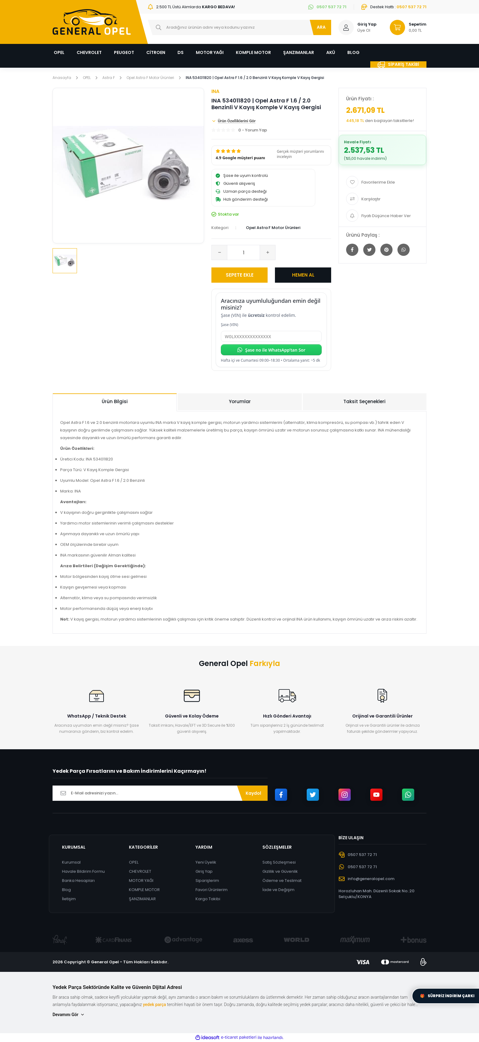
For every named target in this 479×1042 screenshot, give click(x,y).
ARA (321, 27)
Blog (66, 890)
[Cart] (405, 27)
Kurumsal (71, 862)
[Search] (239, 27)
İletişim (69, 899)
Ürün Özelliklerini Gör (233, 121)
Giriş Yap (204, 871)
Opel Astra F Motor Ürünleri (273, 228)
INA (215, 91)
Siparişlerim (207, 880)
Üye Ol (363, 30)
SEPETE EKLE (240, 275)
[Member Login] (346, 27)
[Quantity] (243, 252)
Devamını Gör (69, 1014)
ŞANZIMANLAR (142, 899)
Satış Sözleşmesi (279, 862)
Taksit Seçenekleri (364, 401)
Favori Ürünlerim (212, 890)
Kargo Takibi (208, 899)
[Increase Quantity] (267, 252)
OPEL (133, 862)
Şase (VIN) (229, 324)
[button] (271, 155)
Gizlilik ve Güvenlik (280, 871)
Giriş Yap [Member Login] (366, 24)
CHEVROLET (140, 871)
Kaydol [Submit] (253, 793)
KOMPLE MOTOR (144, 890)
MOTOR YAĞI (141, 880)
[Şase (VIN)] (271, 336)
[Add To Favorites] (382, 182)
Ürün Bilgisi (115, 401)
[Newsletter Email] (160, 793)
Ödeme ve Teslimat (282, 880)
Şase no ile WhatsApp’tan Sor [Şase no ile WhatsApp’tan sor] (271, 350)
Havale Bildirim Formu (83, 871)
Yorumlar (240, 401)
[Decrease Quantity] (219, 252)
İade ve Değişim (278, 890)
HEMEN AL (303, 275)
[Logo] (92, 22)
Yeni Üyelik (206, 862)
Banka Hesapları (78, 880)
